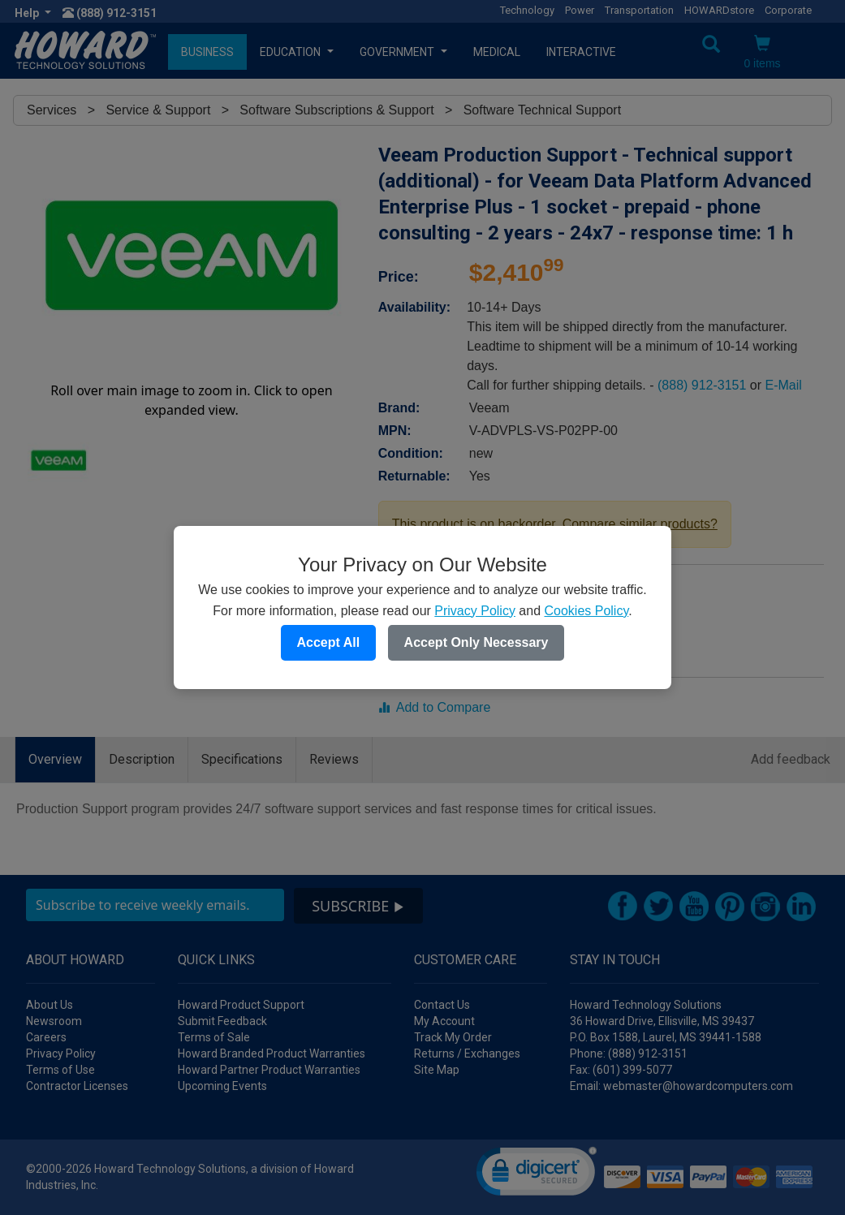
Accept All (328, 642)
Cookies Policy (586, 611)
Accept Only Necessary (476, 642)
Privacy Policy (474, 611)
